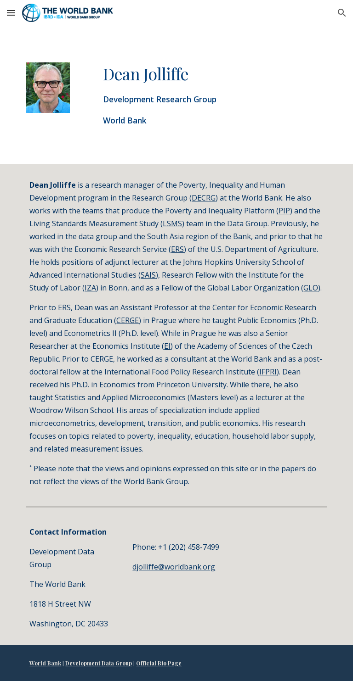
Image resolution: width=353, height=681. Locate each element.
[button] (11, 12)
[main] (202, 94)
